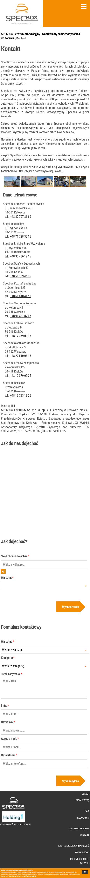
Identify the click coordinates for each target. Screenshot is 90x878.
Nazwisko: (7, 722)
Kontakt (21, 38)
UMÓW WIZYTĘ (82, 800)
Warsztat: (6, 641)
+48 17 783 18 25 (20, 395)
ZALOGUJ (84, 863)
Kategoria (7, 658)
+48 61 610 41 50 (20, 296)
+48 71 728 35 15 (20, 236)
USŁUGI (85, 793)
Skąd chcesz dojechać (14, 556)
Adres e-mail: (9, 739)
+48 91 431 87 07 (20, 316)
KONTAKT (84, 835)
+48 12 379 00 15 (20, 336)
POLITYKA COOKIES (79, 859)
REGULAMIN (83, 817)
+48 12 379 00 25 (20, 375)
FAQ (87, 811)
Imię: (4, 705)
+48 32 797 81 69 (20, 216)
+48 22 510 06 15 (20, 356)
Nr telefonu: (8, 755)
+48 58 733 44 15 (20, 276)
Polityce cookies (31, 876)
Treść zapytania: (10, 674)
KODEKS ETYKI (82, 852)
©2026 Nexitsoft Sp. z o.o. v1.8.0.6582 (15, 824)
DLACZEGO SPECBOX (79, 828)
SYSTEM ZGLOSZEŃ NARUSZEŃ (73, 846)
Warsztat (6, 578)
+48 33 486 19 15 (20, 256)
